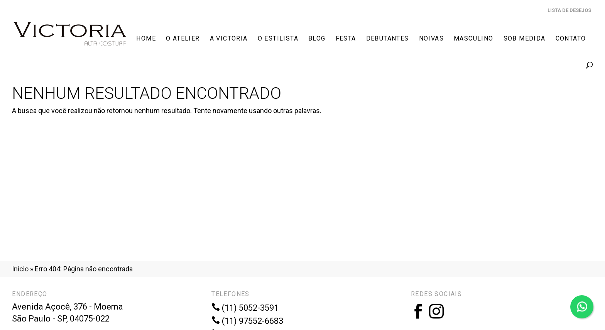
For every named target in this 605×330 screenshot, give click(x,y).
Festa (346, 39)
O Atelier (183, 39)
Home (146, 39)
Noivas (431, 39)
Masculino (473, 39)
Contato (571, 39)
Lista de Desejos (569, 10)
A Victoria (229, 39)
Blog (317, 39)
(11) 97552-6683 (247, 321)
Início (20, 269)
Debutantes (387, 39)
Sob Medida (525, 39)
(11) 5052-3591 (245, 308)
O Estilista (278, 39)
